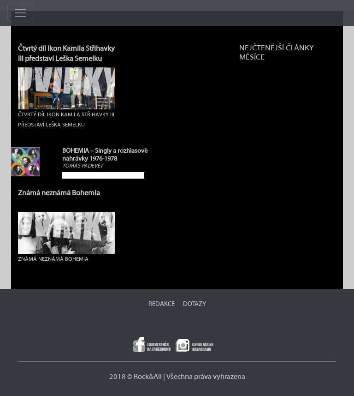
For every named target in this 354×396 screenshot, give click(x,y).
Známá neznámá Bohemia (59, 193)
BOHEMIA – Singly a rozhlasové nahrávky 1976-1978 (105, 154)
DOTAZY (194, 304)
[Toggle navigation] (20, 13)
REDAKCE (161, 304)
